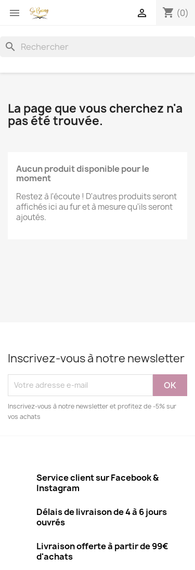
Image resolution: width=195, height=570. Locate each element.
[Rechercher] (97, 46)
